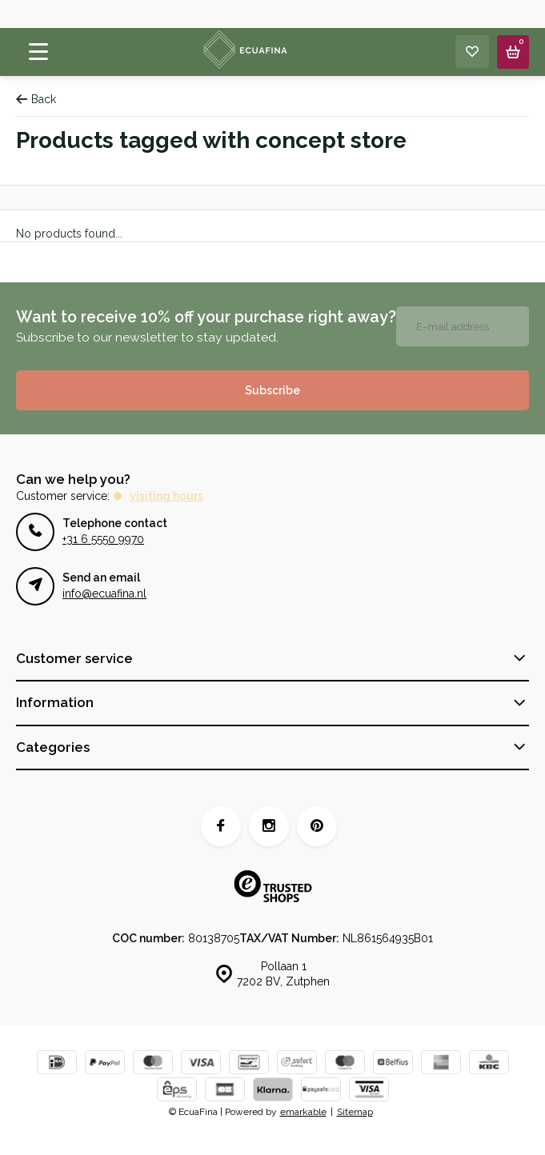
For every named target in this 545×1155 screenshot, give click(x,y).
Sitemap (355, 1111)
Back (36, 99)
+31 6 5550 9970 (103, 539)
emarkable (303, 1111)
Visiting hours (166, 496)
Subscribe (272, 390)
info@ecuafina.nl (104, 593)
